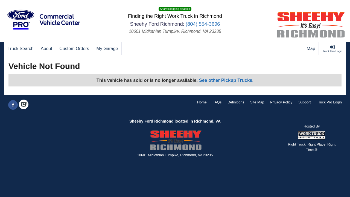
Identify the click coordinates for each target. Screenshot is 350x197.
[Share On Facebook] (13, 105)
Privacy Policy (281, 102)
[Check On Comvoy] (23, 105)
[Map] (311, 48)
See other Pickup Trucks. (226, 80)
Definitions (236, 102)
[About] (46, 48)
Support (304, 102)
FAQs (217, 102)
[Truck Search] (20, 48)
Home (202, 102)
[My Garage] (107, 48)
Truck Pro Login (329, 102)
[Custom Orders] (74, 48)
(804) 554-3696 (203, 24)
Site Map (257, 102)
